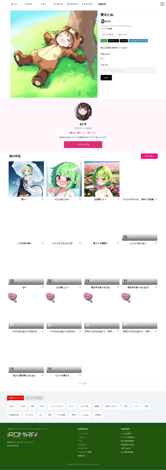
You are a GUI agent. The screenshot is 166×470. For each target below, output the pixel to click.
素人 (125, 406)
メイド (136, 406)
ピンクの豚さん (62, 375)
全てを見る (149, 156)
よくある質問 (126, 434)
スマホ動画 (61, 415)
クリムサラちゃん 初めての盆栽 (138, 199)
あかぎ (108, 21)
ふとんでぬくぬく (138, 243)
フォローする (83, 144)
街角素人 (98, 415)
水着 (49, 415)
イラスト (29, 4)
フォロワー (92, 132)
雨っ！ (25, 199)
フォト (43, 4)
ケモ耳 (22, 406)
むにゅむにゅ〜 (62, 199)
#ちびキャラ (113, 41)
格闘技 (97, 406)
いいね (108, 34)
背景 (32, 406)
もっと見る (83, 384)
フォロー (82, 132)
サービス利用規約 (127, 437)
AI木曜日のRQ (14, 415)
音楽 (146, 406)
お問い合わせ (126, 448)
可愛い (74, 415)
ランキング (58, 4)
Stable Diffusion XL (125, 26)
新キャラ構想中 (100, 243)
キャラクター (73, 4)
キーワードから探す (34, 398)
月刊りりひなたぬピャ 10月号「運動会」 (100, 331)
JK (40, 415)
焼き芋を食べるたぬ (100, 287)
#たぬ (104, 41)
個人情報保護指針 (127, 441)
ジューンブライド (57, 406)
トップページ (83, 434)
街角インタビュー (112, 406)
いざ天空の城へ (24, 243)
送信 (106, 78)
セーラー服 (84, 406)
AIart (42, 406)
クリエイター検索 (84, 452)
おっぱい (86, 415)
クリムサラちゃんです (62, 243)
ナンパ (71, 406)
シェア (122, 34)
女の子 (11, 406)
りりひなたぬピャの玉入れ (24, 331)
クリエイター (87, 4)
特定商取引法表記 (127, 445)
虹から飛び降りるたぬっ (24, 375)
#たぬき (124, 41)
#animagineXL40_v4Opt (138, 41)
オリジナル (29, 415)
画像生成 (102, 4)
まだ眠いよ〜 (62, 287)
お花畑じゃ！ (100, 199)
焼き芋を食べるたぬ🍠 (138, 287)
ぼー (25, 287)
